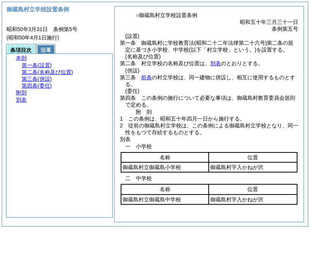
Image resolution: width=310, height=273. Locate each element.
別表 (215, 63)
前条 (146, 77)
